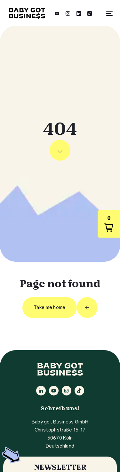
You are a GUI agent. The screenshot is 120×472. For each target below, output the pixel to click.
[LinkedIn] (78, 13)
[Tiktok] (89, 13)
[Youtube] (57, 13)
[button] (109, 224)
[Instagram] (67, 13)
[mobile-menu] (107, 13)
